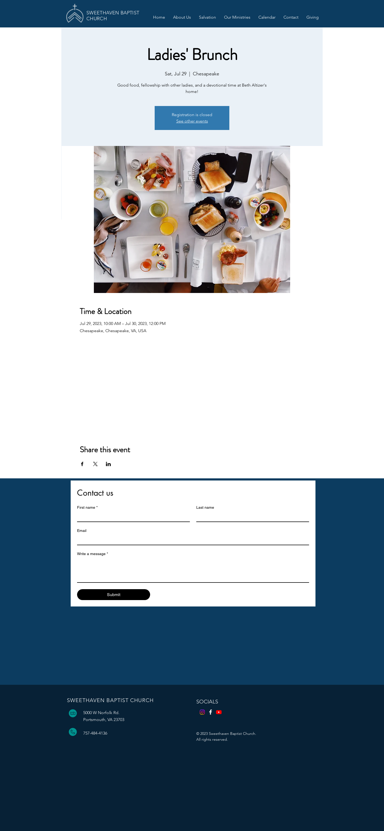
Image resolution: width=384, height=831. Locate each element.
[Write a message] (193, 570)
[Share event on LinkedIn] (108, 464)
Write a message (92, 554)
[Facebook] (210, 712)
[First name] (132, 517)
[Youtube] (218, 712)
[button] (182, 17)
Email (81, 530)
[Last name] (251, 517)
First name (87, 507)
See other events (192, 121)
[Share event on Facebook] (82, 464)
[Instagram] (202, 712)
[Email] (191, 540)
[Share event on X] (95, 464)
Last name (205, 507)
